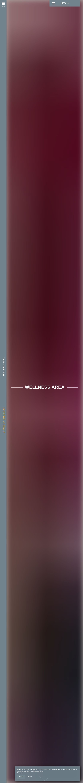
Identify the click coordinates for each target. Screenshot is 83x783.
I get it (21, 777)
